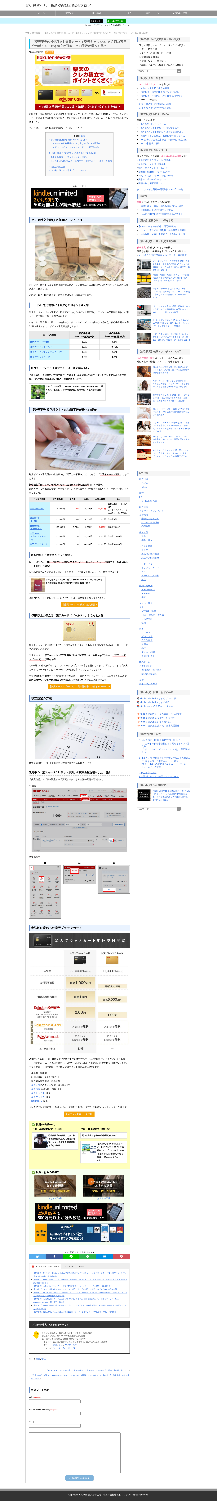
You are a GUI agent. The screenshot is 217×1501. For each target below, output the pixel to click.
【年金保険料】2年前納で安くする (155, 210)
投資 (141, 680)
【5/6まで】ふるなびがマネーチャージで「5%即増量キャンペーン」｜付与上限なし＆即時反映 (71, 1286)
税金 (143, 536)
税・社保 (143, 532)
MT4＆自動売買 (149, 501)
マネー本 (145, 632)
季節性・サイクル (150, 518)
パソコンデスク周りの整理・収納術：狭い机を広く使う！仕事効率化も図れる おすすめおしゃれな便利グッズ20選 (171, 309)
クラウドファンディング (151, 511)
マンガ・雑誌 (148, 652)
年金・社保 (147, 540)
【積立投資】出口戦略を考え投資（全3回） (160, 92)
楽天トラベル (38, 1093)
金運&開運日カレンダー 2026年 (154, 172)
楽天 (38, 1359)
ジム (61, 1345)
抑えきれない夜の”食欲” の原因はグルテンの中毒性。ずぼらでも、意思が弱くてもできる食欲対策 (171, 439)
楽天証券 (35, 1085)
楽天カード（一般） (40, 342)
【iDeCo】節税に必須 (149, 143)
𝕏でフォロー (96, 21)
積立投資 (69, 13)
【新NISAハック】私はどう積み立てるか (158, 128)
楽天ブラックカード (40, 357)
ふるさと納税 (146, 546)
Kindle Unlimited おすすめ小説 (155, 702)
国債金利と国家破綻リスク (151, 183)
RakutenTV (36, 1101)
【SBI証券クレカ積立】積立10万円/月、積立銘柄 (162, 139)
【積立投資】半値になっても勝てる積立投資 (160, 96)
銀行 (143, 579)
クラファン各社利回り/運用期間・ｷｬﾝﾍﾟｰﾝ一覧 (160, 189)
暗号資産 (96, 13)
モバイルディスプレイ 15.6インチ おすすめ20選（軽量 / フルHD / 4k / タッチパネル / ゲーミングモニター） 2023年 (171, 323)
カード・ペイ (124, 13)
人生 (141, 607)
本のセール (144, 662)
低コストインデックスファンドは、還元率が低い (75, 147)
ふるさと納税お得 (150, 554)
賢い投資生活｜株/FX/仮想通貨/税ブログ (65, 5)
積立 (43, 1359)
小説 (143, 648)
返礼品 (144, 550)
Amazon (145, 593)
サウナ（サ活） (149, 673)
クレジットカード (150, 568)
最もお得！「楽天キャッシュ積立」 (69, 157)
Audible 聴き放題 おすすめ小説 (155, 722)
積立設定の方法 (57, 166)
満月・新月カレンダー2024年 (153, 168)
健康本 (144, 644)
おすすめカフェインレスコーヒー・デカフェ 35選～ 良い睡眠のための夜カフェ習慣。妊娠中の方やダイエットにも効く (171, 398)
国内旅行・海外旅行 (151, 670)
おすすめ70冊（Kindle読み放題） (155, 104)
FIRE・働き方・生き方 (152, 615)
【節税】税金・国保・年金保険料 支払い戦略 (160, 206)
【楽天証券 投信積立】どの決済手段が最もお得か (73, 153)
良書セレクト (148, 656)
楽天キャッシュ (37, 508)
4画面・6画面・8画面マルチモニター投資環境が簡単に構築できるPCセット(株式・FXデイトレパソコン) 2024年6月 (171, 278)
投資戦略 (143, 515)
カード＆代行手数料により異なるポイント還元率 (75, 143)
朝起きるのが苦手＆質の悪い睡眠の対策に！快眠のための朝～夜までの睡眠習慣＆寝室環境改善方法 (171, 370)
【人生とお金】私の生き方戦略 (153, 88)
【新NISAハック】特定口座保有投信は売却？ (160, 132)
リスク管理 (147, 619)
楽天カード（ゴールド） (42, 347)
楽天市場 (35, 1089)
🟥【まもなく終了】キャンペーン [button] (45, 1266)
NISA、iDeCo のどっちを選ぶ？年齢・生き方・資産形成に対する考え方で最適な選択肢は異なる (87, 1370)
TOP (27, 33)
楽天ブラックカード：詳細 (79, 1114)
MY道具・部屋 (180, 13)
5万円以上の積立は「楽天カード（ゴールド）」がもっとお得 (81, 161)
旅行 (75, 1345)
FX (140, 497)
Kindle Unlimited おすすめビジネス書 (158, 698)
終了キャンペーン (148, 683)
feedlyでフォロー (116, 21)
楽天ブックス (38, 1097)
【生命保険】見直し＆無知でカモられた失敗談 (161, 234)
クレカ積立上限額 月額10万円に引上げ (68, 139)
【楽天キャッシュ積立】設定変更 (79, 604)
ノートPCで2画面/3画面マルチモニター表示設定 (162, 255)
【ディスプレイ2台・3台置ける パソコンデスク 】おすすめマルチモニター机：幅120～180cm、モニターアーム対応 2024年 (171, 337)
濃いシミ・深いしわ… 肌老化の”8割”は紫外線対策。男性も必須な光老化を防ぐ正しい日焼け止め (171, 412)
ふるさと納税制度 (150, 558)
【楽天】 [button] (82, 1266)
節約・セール (152, 13)
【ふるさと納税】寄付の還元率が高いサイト (160, 214)
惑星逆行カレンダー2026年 (152, 164)
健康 (143, 623)
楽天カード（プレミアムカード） (46, 352)
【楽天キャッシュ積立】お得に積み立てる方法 (161, 136)
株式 (141, 493)
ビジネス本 (147, 636)
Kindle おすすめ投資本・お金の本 (156, 706)
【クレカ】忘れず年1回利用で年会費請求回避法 (162, 230)
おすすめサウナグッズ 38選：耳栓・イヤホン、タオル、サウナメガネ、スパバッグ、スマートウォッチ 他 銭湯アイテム (170, 453)
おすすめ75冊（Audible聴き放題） (156, 107)
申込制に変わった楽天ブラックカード (67, 170)
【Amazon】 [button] (69, 1266)
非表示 (82, 136)
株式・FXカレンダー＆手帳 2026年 (155, 175)
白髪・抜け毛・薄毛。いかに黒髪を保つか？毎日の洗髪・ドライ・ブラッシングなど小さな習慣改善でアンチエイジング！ (171, 384)
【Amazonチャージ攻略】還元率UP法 (157, 226)
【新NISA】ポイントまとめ (152, 124)
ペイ (143, 572)
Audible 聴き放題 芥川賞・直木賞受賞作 (159, 725)
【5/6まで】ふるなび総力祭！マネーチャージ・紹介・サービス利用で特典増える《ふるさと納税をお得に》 (76, 1289)
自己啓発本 (147, 640)
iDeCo (144, 483)
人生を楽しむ (146, 666)
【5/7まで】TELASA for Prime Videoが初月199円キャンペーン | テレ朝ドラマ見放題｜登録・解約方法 (74, 1312)
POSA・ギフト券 (150, 575)
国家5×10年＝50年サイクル (152, 179)
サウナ (68, 1345)
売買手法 (145, 526)
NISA (144, 487)
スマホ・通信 (146, 603)
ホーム (41, 13)
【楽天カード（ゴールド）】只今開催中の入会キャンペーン (79, 686)
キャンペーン (148, 589)
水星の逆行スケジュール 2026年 (154, 160)
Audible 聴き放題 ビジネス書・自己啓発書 (161, 714)
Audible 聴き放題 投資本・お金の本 (157, 718)
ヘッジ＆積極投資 (150, 522)
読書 (55, 1345)
